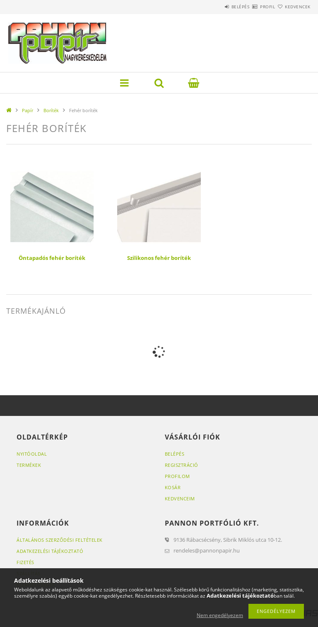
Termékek (29, 465)
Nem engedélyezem (220, 615)
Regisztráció (181, 465)
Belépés (216, 7)
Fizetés (25, 562)
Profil (253, 7)
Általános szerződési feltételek (60, 540)
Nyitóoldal (32, 454)
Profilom (177, 476)
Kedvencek (293, 7)
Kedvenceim (180, 498)
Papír (27, 110)
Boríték (51, 110)
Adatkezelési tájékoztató (50, 551)
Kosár (173, 487)
